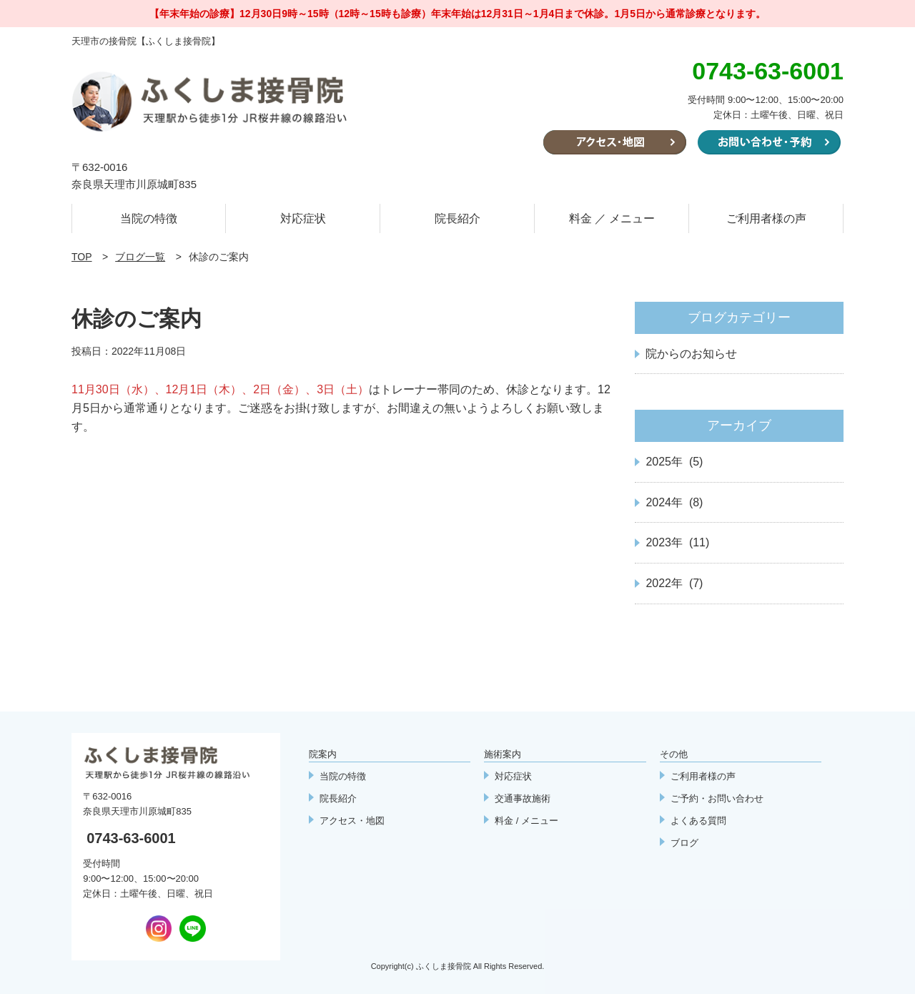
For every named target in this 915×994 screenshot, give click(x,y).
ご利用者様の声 (766, 218)
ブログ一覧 (140, 256)
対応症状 (303, 218)
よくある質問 (698, 820)
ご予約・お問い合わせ (717, 798)
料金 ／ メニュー (612, 218)
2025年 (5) (674, 462)
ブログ (684, 842)
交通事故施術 (522, 798)
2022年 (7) (674, 583)
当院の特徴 (148, 218)
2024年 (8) (674, 502)
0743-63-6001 (131, 838)
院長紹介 (457, 218)
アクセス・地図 (352, 820)
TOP (81, 256)
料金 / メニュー (526, 820)
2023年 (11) (677, 542)
